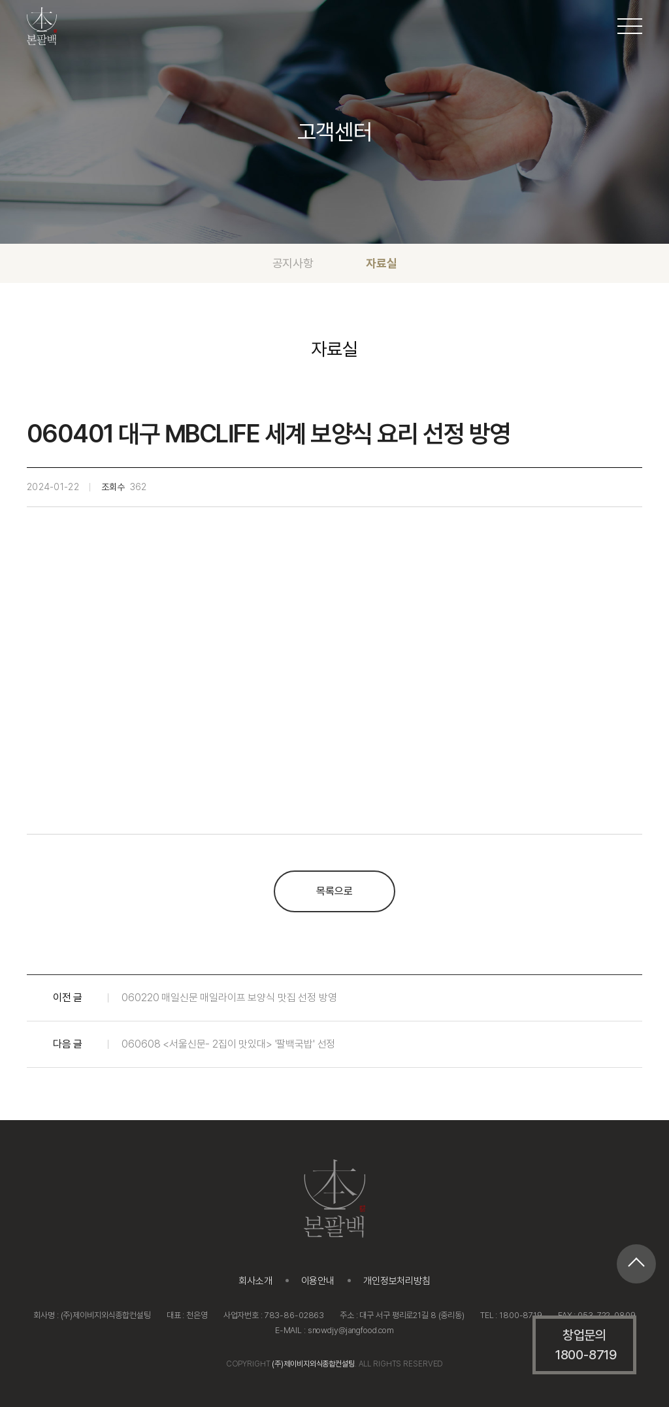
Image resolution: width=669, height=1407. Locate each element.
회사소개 (255, 1281)
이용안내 (317, 1281)
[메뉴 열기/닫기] (629, 26)
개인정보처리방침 (397, 1281)
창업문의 (586, 1346)
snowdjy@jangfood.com (351, 1330)
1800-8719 (520, 1315)
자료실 (381, 263)
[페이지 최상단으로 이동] (636, 1263)
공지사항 (293, 263)
